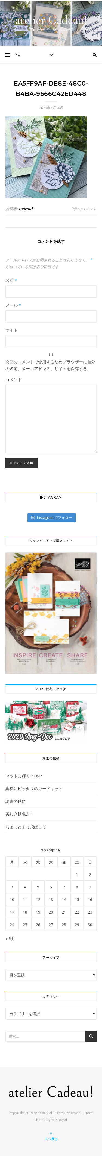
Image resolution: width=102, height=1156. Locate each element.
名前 (11, 280)
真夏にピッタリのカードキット (34, 788)
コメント (13, 379)
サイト (11, 330)
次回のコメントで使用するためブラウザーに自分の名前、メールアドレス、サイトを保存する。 (50, 365)
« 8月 (10, 938)
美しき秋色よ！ (19, 813)
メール (13, 305)
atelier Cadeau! (51, 20)
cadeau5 (26, 208)
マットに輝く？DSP (23, 776)
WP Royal (59, 1119)
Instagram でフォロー (51, 517)
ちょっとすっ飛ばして (25, 826)
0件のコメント (84, 208)
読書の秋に (15, 801)
